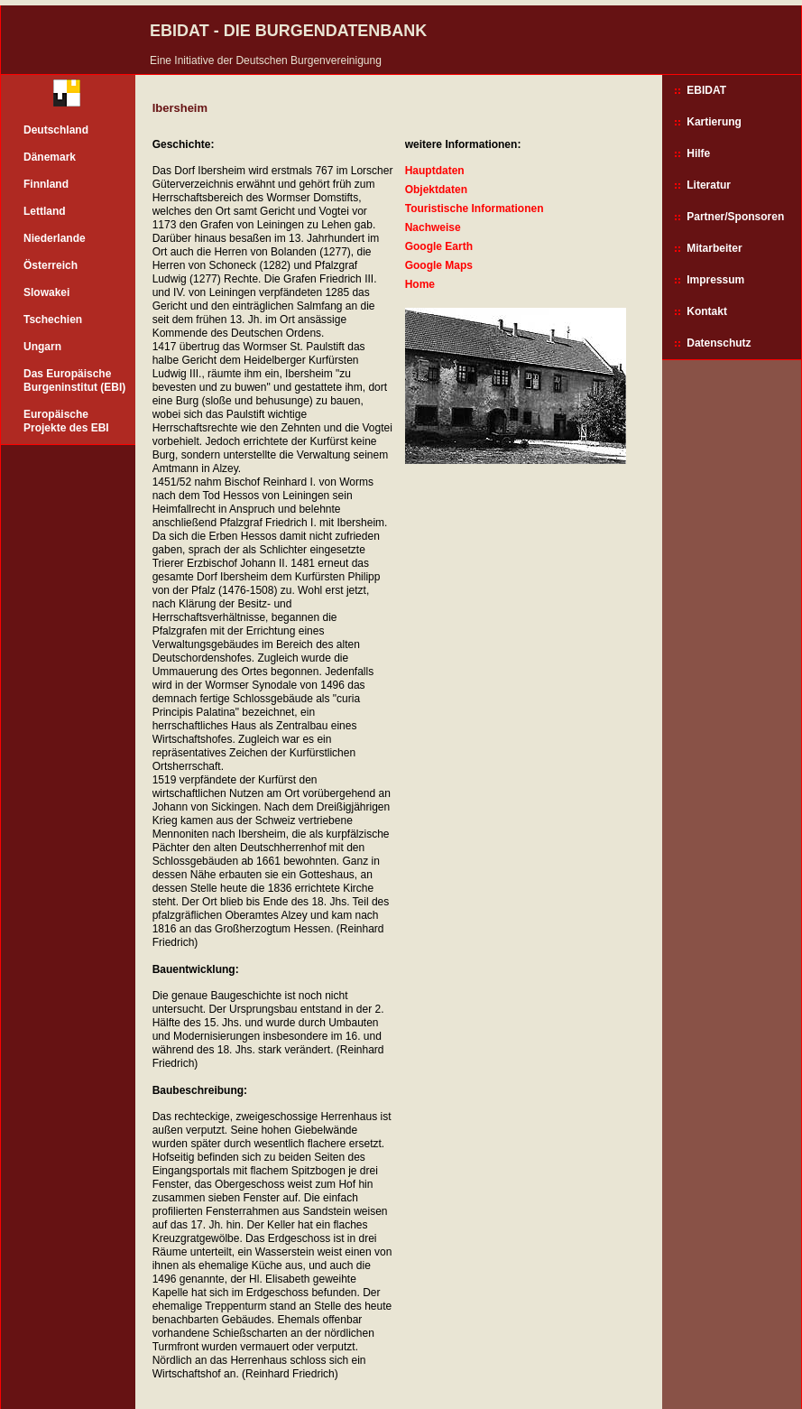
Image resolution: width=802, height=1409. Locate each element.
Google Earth (439, 246)
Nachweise (433, 227)
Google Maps (439, 265)
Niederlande (54, 238)
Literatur (709, 185)
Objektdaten (436, 189)
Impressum (715, 279)
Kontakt (707, 311)
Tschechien (52, 319)
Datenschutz (719, 343)
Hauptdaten (435, 170)
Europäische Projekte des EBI (66, 421)
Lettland (44, 211)
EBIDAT (706, 90)
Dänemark (49, 157)
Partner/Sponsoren (735, 216)
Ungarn (42, 346)
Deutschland (55, 130)
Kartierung (714, 122)
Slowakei (46, 292)
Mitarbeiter (714, 248)
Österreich (50, 265)
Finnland (46, 184)
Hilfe (698, 153)
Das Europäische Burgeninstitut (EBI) (74, 380)
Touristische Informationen (474, 208)
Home (420, 284)
